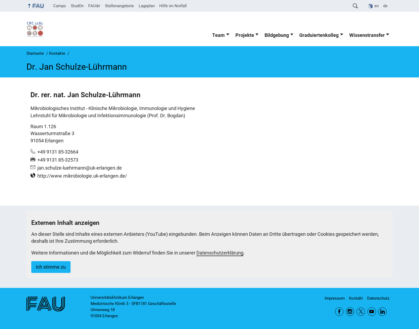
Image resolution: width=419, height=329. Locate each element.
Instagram (350, 311)
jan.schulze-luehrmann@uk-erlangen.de (79, 168)
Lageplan (147, 5)
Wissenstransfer (367, 35)
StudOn (77, 5)
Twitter (360, 311)
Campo (59, 5)
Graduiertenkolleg (319, 35)
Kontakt (356, 298)
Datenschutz (378, 298)
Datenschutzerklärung (219, 253)
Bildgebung (277, 35)
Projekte (244, 35)
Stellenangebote (119, 5)
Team (218, 35)
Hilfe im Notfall (173, 5)
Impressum (335, 298)
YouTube (371, 311)
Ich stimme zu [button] (51, 267)
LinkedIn (382, 311)
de (385, 5)
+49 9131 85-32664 (57, 152)
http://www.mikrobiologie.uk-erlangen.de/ (82, 176)
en (376, 5)
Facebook (339, 311)
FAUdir (94, 5)
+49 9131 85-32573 (57, 160)
